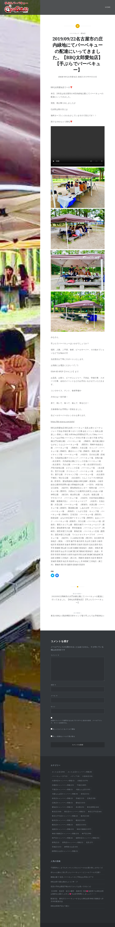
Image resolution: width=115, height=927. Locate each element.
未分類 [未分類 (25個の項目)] (80, 807)
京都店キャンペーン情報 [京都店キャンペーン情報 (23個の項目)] (63, 785)
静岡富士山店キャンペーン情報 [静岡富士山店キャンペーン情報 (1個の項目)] (65, 851)
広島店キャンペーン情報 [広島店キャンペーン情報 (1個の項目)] (62, 803)
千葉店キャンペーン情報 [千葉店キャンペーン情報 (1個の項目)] (62, 789)
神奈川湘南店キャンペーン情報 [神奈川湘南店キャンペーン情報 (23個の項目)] (65, 833)
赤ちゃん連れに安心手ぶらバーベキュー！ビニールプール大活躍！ (76, 872)
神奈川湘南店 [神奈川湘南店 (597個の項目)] (84, 829)
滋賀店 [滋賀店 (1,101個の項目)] (81, 825)
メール (54, 696)
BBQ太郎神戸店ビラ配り (60, 906)
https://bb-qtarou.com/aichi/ (63, 421)
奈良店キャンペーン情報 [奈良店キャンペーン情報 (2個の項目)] (62, 798)
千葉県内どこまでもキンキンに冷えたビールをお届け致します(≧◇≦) (77, 868)
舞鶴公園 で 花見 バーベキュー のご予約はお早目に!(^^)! (72, 877)
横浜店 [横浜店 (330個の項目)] (80, 820)
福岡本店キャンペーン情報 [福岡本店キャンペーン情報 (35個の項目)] (87, 838)
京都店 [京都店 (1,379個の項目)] (82, 781)
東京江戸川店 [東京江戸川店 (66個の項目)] (95, 811)
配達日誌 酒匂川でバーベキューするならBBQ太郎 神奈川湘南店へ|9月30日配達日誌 (77, 900)
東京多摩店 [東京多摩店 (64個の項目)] (93, 807)
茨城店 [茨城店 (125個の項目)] (56, 847)
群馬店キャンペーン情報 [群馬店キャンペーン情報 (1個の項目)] (72, 842)
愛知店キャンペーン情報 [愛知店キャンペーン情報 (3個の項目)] (62, 807)
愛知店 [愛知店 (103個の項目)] (80, 803)
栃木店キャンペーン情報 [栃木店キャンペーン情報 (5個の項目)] (62, 820)
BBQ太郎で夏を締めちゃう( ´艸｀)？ (64, 882)
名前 (53, 685)
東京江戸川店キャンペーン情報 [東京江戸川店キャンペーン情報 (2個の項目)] (65, 816)
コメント (55, 655)
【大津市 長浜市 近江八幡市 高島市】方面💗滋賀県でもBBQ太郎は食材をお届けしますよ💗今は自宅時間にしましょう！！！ (77, 892)
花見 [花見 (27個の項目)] (89, 842)
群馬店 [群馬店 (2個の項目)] (55, 842)
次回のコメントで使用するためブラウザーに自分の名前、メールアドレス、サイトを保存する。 (76, 722)
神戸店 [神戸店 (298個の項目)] (86, 833)
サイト (53, 707)
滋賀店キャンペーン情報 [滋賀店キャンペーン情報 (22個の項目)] (63, 829)
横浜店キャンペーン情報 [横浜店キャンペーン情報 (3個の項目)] (62, 825)
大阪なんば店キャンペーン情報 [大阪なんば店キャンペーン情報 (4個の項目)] (65, 794)
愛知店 (83, 33)
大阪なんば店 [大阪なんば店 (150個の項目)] (83, 789)
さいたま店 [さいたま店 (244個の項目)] (58, 772)
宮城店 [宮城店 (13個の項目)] (80, 798)
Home (108, 7)
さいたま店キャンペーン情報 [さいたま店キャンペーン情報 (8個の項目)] (80, 772)
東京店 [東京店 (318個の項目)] (56, 811)
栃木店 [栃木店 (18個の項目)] (85, 816)
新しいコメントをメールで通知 (64, 729)
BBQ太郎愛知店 (70, 77)
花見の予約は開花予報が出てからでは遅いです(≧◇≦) (71, 886)
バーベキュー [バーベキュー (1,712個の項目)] (59, 776)
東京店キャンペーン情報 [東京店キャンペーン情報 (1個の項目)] (74, 811)
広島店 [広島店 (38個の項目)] (91, 798)
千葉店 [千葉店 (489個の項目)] (81, 785)
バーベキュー (74, 33)
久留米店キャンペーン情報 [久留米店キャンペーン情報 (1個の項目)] (63, 781)
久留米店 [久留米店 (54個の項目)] (87, 776)
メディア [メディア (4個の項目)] (74, 776)
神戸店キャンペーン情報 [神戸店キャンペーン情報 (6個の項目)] (62, 838)
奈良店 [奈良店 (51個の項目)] (85, 794)
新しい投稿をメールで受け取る (64, 736)
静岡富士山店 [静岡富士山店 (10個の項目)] (71, 847)
